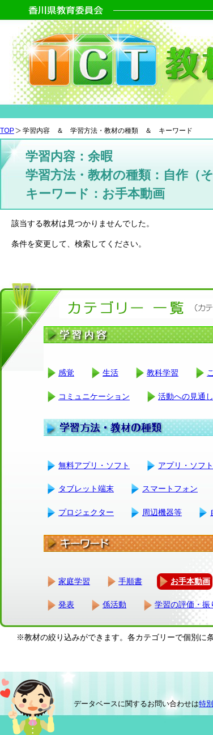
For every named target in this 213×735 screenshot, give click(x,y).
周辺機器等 (162, 512)
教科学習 (162, 372)
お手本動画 (190, 581)
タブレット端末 (86, 488)
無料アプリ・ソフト (94, 465)
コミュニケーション (94, 396)
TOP (7, 131)
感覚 (66, 372)
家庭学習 (74, 581)
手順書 (130, 581)
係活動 (114, 604)
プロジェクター (86, 512)
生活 (110, 372)
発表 (66, 604)
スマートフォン (170, 488)
